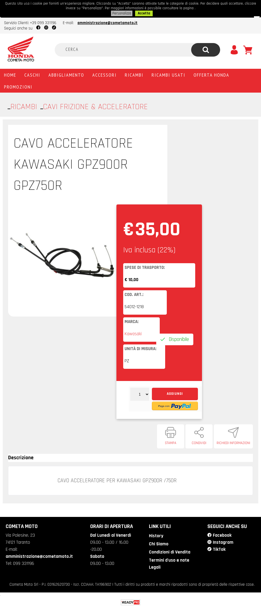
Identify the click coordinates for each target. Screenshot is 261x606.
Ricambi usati (168, 74)
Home (10, 74)
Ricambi (134, 74)
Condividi (199, 442)
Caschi (32, 74)
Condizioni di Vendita (169, 551)
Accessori (104, 74)
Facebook (222, 534)
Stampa (170, 442)
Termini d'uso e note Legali (169, 562)
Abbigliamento (66, 74)
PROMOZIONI (18, 86)
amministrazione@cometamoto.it (107, 22)
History (156, 535)
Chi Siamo (158, 543)
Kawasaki (133, 333)
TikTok (219, 548)
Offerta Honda (211, 74)
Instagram (223, 541)
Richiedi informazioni (233, 442)
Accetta (144, 13)
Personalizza (121, 13)
